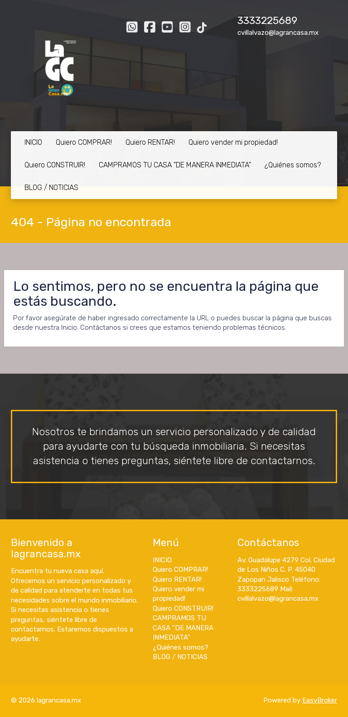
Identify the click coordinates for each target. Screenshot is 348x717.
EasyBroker (319, 700)
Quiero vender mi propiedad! (233, 142)
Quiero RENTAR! (150, 142)
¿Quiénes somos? (293, 165)
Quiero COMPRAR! (84, 142)
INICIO (33, 142)
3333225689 (267, 20)
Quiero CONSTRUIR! (54, 165)
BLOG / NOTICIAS (51, 187)
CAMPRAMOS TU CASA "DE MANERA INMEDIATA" (175, 165)
